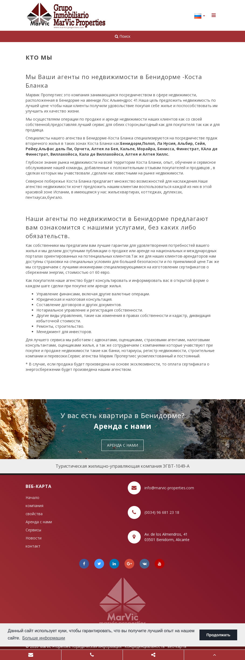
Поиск (122, 36)
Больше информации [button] (43, 638)
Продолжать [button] (218, 635)
